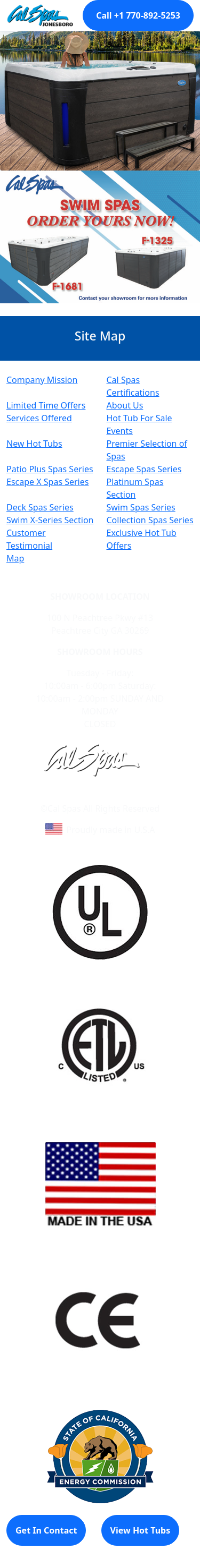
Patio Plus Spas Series (49, 469)
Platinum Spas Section (135, 488)
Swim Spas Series (141, 507)
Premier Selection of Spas (147, 450)
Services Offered (39, 418)
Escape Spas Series (144, 469)
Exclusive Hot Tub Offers (142, 539)
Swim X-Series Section (50, 520)
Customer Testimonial (29, 539)
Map (15, 558)
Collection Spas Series (150, 520)
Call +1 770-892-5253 (138, 15)
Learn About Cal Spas (79, 796)
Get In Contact (46, 1530)
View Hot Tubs (140, 1530)
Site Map (145, 796)
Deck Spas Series (40, 507)
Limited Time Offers (45, 405)
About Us (125, 405)
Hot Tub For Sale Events (139, 424)
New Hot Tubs (34, 443)
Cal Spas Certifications (133, 386)
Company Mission (41, 380)
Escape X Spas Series (47, 482)
